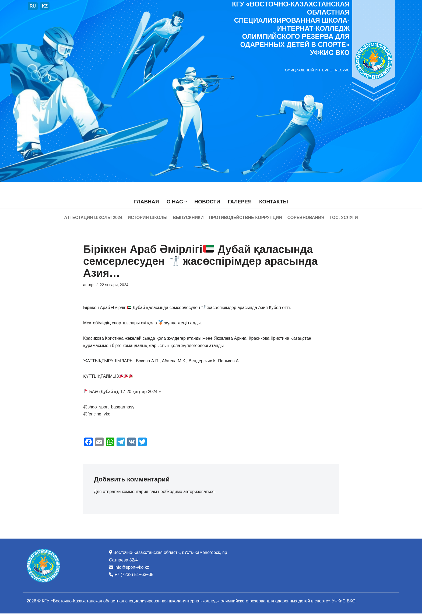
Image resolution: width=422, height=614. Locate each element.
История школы (147, 217)
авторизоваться (199, 492)
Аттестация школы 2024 (93, 217)
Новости (207, 201)
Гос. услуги (344, 217)
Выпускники (188, 217)
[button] (185, 201)
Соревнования (305, 217)
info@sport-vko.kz (131, 568)
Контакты (273, 201)
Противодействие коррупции (245, 217)
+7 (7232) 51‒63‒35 (133, 575)
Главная (146, 201)
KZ (45, 6)
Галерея (240, 201)
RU (33, 6)
